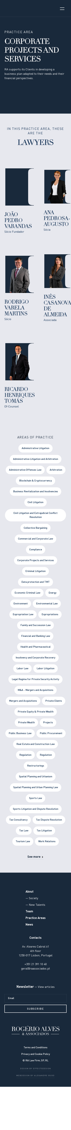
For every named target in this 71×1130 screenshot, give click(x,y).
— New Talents (35, 905)
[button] (62, 8)
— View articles (44, 987)
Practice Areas (36, 918)
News (29, 924)
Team (29, 911)
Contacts (35, 938)
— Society (32, 898)
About (29, 891)
